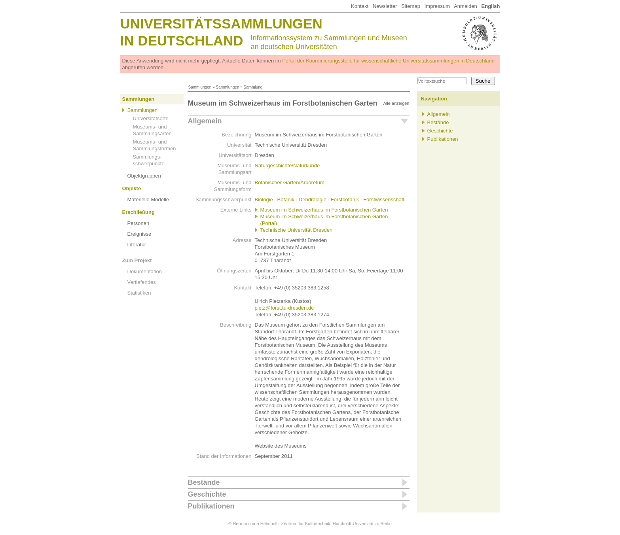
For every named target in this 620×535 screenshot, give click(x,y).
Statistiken (139, 293)
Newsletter (385, 6)
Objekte (131, 188)
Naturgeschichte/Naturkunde (287, 165)
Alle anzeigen (396, 103)
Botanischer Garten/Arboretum (289, 182)
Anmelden (465, 6)
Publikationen (211, 506)
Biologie (264, 199)
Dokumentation (144, 271)
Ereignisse (139, 234)
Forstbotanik (345, 199)
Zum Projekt (137, 260)
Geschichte (207, 494)
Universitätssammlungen (221, 23)
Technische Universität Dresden (296, 230)
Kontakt (359, 6)
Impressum (437, 6)
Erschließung (138, 212)
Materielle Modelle (148, 199)
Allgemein (205, 121)
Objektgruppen (144, 176)
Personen (138, 223)
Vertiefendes (141, 282)
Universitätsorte (151, 118)
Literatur (136, 245)
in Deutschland (181, 40)
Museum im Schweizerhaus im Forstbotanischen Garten (324, 210)
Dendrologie (312, 199)
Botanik (285, 199)
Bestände (204, 482)
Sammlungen (200, 87)
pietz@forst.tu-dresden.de (284, 308)
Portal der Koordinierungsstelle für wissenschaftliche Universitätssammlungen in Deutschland (388, 61)
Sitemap (410, 6)
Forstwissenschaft (383, 199)
